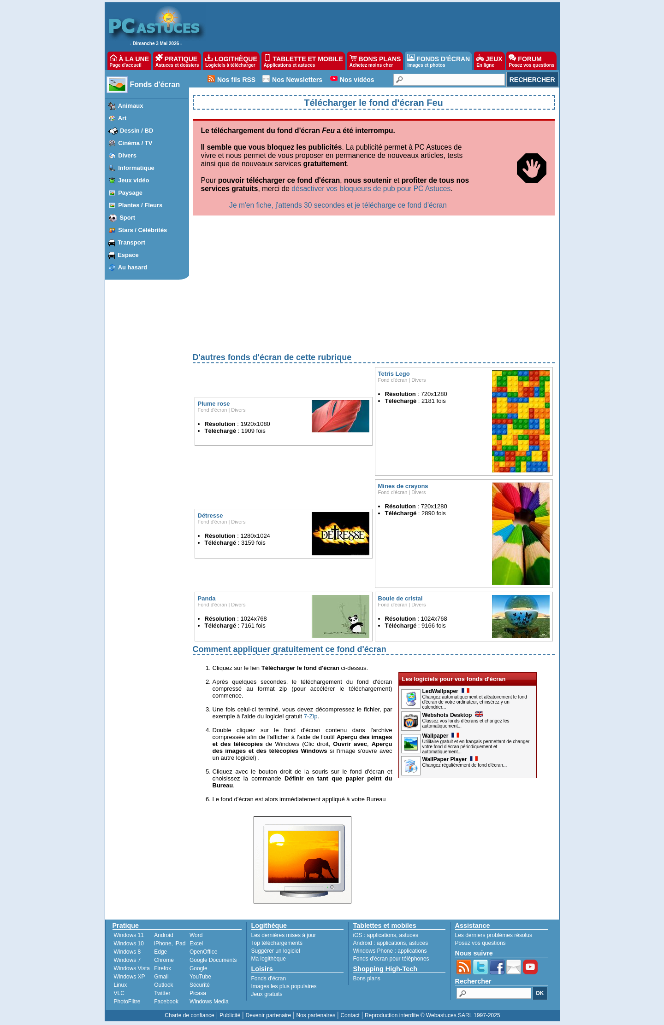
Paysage (130, 192)
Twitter (162, 993)
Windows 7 (127, 960)
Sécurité (200, 985)
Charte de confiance (189, 1015)
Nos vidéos (357, 79)
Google (199, 968)
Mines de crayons (403, 486)
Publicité (229, 1015)
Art (122, 118)
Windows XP (129, 976)
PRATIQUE (177, 61)
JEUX (489, 61)
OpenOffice (203, 952)
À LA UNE (129, 61)
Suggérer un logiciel (275, 951)
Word (196, 935)
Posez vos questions (480, 943)
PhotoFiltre (127, 1001)
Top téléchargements (276, 943)
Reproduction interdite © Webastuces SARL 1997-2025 (432, 1015)
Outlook (163, 985)
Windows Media (209, 1001)
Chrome (164, 960)
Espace (128, 254)
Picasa (198, 993)
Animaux (130, 105)
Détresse (210, 515)
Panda (207, 598)
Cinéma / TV (135, 143)
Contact (349, 1015)
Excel (196, 943)
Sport (127, 217)
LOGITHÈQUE (231, 61)
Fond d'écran (212, 410)
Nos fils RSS (236, 79)
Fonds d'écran (155, 84)
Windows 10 (129, 943)
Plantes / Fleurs (140, 205)
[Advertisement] (374, 286)
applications (381, 935)
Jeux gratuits (267, 994)
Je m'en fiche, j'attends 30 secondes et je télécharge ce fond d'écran (338, 205)
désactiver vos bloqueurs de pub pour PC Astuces (371, 188)
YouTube (200, 976)
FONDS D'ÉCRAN (438, 61)
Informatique (136, 167)
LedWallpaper (445, 691)
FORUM (531, 61)
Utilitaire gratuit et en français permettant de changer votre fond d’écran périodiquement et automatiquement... (476, 746)
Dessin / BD (136, 130)
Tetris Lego (394, 373)
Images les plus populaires (284, 986)
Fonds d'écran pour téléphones (391, 958)
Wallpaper (441, 736)
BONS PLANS (375, 61)
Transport (131, 242)
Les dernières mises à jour (283, 935)
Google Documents (213, 960)
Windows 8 (127, 952)
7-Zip (311, 716)
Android (163, 935)
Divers (127, 155)
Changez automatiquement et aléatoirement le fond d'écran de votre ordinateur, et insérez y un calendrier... (474, 702)
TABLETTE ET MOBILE (303, 61)
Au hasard (133, 267)
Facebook (166, 1001)
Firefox (162, 968)
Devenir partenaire (268, 1015)
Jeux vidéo (133, 180)
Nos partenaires (315, 1015)
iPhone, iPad (169, 943)
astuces (408, 935)
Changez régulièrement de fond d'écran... (464, 765)
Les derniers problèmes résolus (493, 935)
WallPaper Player (450, 759)
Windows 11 (129, 935)
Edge (160, 952)
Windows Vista (132, 968)
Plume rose (214, 403)
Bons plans (366, 978)
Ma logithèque (268, 958)
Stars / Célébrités (142, 230)
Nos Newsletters (297, 79)
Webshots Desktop (453, 715)
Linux (120, 985)
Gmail (161, 976)
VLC (119, 993)
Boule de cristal (400, 598)
